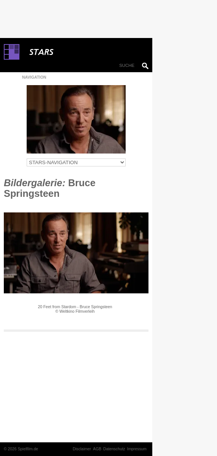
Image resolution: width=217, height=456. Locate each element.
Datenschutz (114, 449)
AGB (97, 449)
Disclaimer (82, 449)
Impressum (137, 449)
